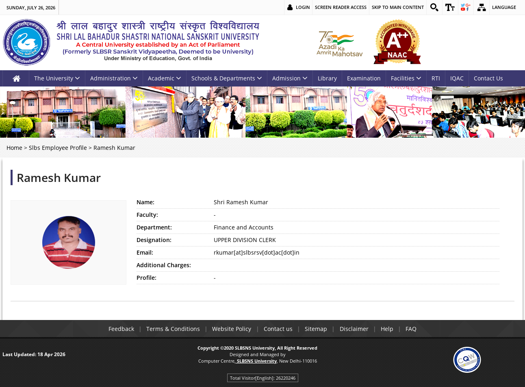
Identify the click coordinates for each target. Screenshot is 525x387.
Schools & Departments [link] (226, 78)
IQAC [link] (457, 78)
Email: (145, 252)
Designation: (154, 240)
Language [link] (504, 7)
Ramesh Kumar (59, 177)
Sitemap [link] (316, 329)
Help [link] (388, 329)
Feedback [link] (119, 329)
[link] (434, 7)
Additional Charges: (164, 265)
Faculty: (147, 214)
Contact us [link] (277, 329)
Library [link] (327, 78)
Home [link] (14, 147)
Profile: (146, 277)
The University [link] (57, 78)
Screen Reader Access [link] (340, 7)
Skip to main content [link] (397, 7)
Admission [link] (290, 78)
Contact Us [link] (488, 78)
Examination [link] (364, 78)
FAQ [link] (413, 329)
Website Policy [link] (230, 329)
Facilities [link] (406, 78)
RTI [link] (436, 78)
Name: (145, 202)
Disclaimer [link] (355, 329)
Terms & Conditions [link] (171, 329)
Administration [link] (114, 78)
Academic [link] (164, 78)
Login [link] (302, 7)
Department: (154, 227)
